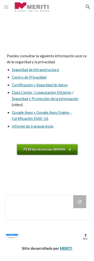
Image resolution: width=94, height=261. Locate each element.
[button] (6, 7)
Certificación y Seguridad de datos (40, 85)
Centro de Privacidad (29, 77)
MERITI (66, 248)
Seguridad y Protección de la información (45, 99)
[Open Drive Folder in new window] (79, 201)
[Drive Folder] (47, 207)
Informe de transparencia (32, 126)
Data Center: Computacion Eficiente (41, 92)
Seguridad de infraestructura (35, 70)
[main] (47, 91)
